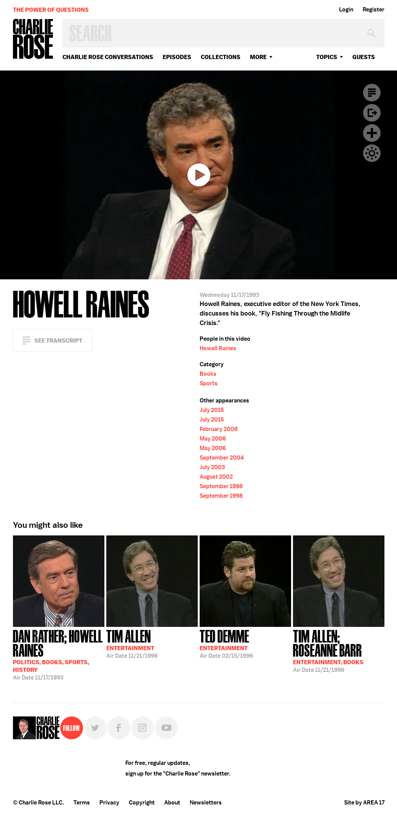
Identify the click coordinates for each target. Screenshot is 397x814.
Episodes (177, 57)
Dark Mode (372, 153)
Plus (372, 133)
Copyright (142, 802)
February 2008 (219, 429)
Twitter (95, 727)
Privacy (109, 802)
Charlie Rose (33, 39)
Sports (209, 383)
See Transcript (58, 340)
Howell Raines (218, 348)
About (172, 802)
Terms (82, 802)
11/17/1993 (58, 654)
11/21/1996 (132, 643)
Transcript (372, 92)
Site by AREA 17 (364, 802)
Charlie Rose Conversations (107, 57)
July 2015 (212, 410)
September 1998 (221, 486)
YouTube (166, 727)
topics (326, 57)
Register (373, 9)
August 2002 (216, 477)
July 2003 (212, 467)
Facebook (118, 727)
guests (363, 57)
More (258, 57)
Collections (220, 57)
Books (208, 374)
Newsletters (206, 802)
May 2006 (213, 438)
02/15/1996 (226, 643)
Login (346, 9)
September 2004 (222, 457)
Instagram (142, 727)
